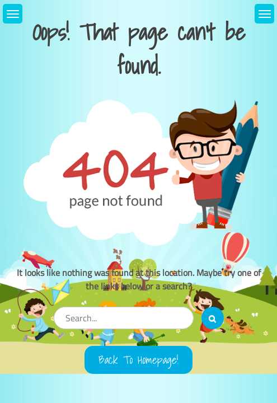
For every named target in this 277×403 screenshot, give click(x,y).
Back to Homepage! (138, 360)
